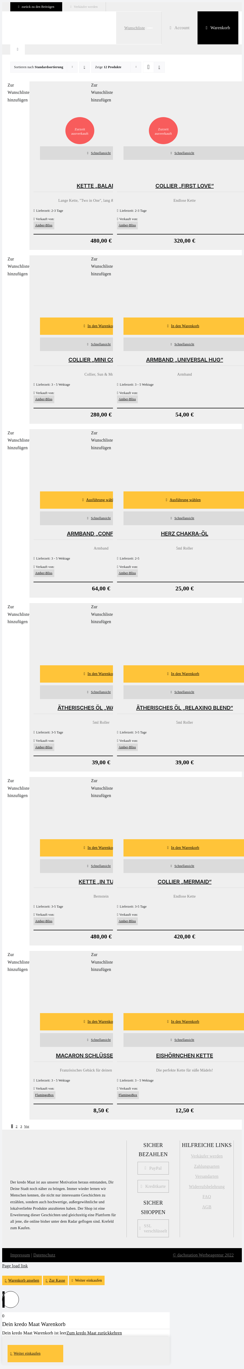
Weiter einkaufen (88, 1280)
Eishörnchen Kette (184, 1055)
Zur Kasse (57, 1280)
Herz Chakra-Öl (184, 533)
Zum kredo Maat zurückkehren (94, 1333)
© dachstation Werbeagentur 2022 (203, 1255)
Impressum (20, 1255)
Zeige (108, 67)
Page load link (15, 1266)
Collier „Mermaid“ (185, 881)
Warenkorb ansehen (23, 1280)
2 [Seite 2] (17, 1126)
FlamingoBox (44, 1095)
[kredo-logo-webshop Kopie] (34, 23)
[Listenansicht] (159, 67)
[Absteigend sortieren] (84, 67)
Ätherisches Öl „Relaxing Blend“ (184, 708)
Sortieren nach (38, 67)
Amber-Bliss (43, 225)
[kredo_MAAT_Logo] (37, 1144)
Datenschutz (44, 1255)
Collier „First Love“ (184, 186)
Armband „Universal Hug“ (184, 359)
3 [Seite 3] (21, 1126)
